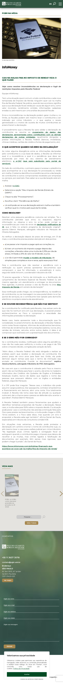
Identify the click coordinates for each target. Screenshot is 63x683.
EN (50, 4)
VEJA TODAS (31, 523)
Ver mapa (7, 580)
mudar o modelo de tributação (37, 258)
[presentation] (2, 493)
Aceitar (26, 674)
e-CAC (16, 186)
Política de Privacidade (21, 669)
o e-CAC (17, 161)
